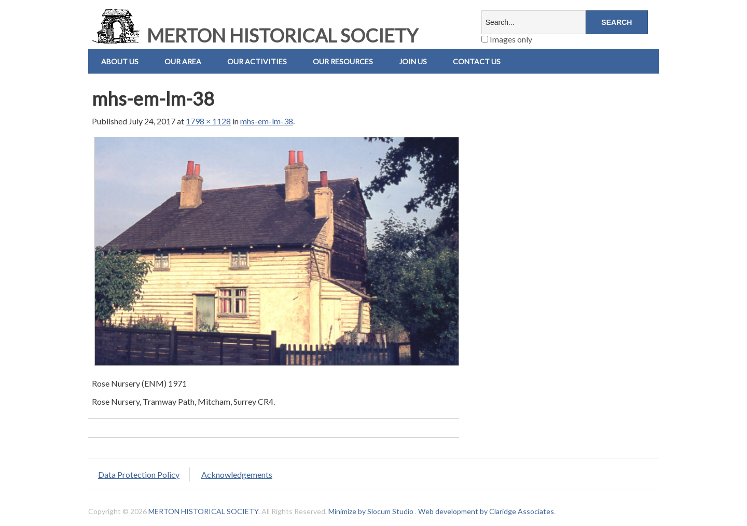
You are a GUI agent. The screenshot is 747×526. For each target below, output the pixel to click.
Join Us (413, 61)
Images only (506, 39)
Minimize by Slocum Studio (370, 511)
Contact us (477, 61)
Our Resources (343, 61)
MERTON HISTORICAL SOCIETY (253, 35)
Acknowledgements (236, 474)
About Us (120, 61)
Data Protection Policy (138, 474)
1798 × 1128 (208, 121)
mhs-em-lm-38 (266, 121)
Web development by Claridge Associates (486, 511)
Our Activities (257, 61)
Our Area (182, 61)
